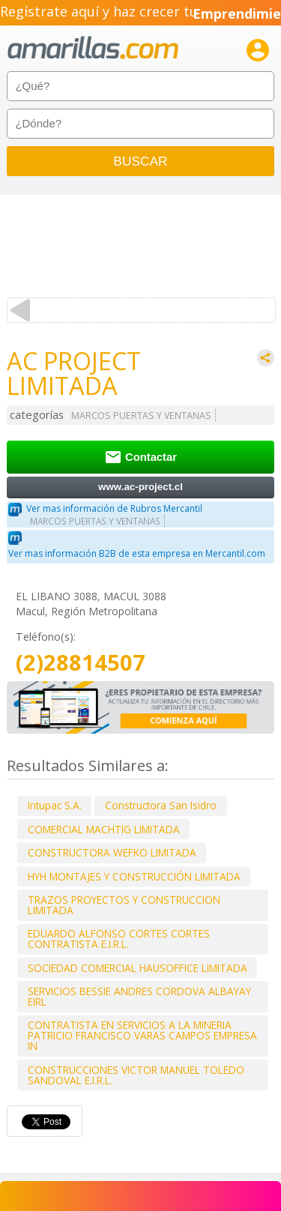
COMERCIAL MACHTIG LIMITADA (104, 829)
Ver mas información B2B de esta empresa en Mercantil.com (136, 553)
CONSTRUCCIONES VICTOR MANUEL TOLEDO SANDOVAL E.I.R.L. (136, 1075)
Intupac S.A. (55, 805)
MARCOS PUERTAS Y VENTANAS (141, 415)
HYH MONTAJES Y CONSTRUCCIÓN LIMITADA (134, 876)
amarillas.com (93, 48)
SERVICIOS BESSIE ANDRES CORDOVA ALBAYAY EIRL (139, 996)
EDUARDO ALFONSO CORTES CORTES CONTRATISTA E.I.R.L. (119, 938)
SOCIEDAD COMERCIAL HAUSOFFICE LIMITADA (137, 968)
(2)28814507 (80, 663)
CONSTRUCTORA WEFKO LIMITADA (112, 852)
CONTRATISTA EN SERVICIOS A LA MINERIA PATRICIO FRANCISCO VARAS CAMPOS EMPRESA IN (142, 1035)
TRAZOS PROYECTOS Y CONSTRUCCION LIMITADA (124, 905)
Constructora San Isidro (161, 805)
